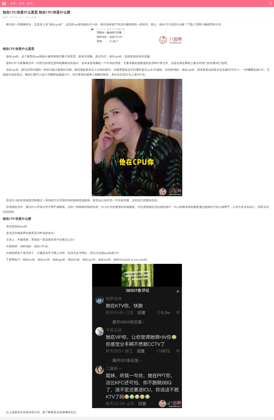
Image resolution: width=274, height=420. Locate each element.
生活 (21, 3)
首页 (13, 3)
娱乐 (30, 3)
